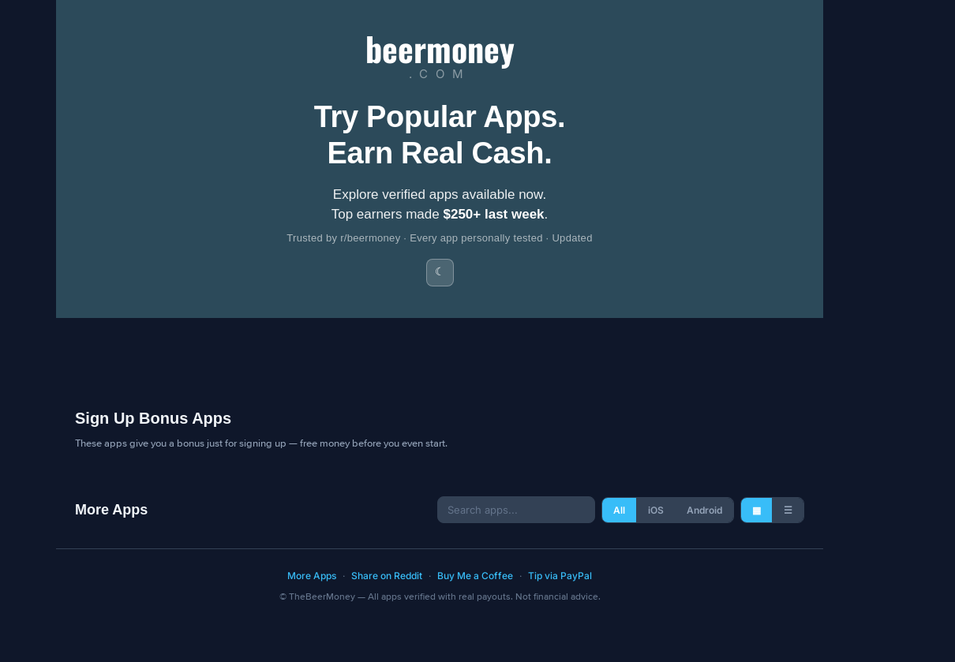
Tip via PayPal (560, 576)
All (619, 510)
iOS (656, 510)
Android (704, 510)
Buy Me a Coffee (475, 576)
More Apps (311, 576)
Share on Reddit (386, 576)
